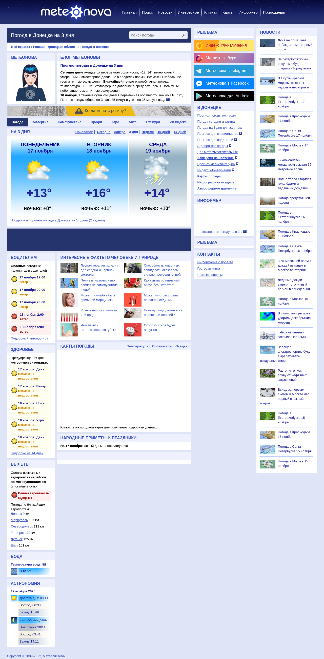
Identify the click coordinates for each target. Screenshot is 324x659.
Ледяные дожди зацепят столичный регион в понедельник (294, 284)
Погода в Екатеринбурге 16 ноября (291, 217)
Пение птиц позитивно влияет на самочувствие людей (99, 284)
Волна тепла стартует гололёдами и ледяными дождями (294, 183)
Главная (129, 12)
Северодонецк (22, 526)
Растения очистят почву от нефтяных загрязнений (292, 375)
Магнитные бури (221, 58)
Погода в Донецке (95, 47)
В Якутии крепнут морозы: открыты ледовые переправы (293, 82)
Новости (165, 12)
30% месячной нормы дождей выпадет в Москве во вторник (294, 265)
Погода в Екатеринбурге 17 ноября (291, 101)
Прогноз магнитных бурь (216, 164)
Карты (227, 12)
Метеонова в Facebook (227, 83)
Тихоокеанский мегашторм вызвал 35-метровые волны (295, 164)
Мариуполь (19, 520)
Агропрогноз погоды (212, 146)
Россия (39, 47)
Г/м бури (153, 122)
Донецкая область (62, 47)
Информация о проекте (215, 262)
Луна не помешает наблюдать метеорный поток (295, 44)
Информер (248, 12)
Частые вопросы (210, 275)
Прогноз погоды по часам (216, 115)
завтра (230, 121)
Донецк (16, 514)
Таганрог (17, 533)
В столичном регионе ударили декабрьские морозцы (294, 317)
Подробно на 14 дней (27, 453)
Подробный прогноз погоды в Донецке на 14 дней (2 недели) (58, 220)
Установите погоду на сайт (221, 232)
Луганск (17, 539)
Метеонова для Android (228, 96)
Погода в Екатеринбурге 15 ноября (291, 417)
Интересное (188, 12)
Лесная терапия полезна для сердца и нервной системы (99, 269)
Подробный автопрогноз (29, 338)
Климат (210, 12)
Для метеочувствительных (217, 152)
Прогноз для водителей (215, 140)
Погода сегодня (209, 121)
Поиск (147, 12)
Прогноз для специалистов (217, 134)
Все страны (20, 47)
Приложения (274, 12)
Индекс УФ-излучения (226, 45)
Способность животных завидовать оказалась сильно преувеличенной (162, 269)
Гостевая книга (208, 268)
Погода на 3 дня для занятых (219, 127)
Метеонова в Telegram (227, 70)
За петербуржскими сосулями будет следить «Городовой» (294, 63)
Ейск (14, 545)
